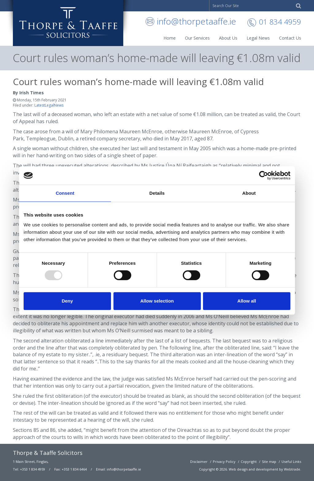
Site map (269, 461)
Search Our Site (226, 5)
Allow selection (157, 300)
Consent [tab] (65, 193)
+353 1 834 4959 (32, 469)
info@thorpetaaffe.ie (196, 21)
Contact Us (290, 38)
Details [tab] (157, 193)
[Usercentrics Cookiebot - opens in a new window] (263, 175)
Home (169, 38)
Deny (67, 300)
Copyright (249, 461)
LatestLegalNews (48, 105)
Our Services (197, 38)
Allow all (246, 300)
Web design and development (253, 469)
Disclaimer (199, 461)
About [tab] (249, 193)
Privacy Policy (224, 461)
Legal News (258, 38)
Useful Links (291, 461)
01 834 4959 (280, 22)
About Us (228, 38)
